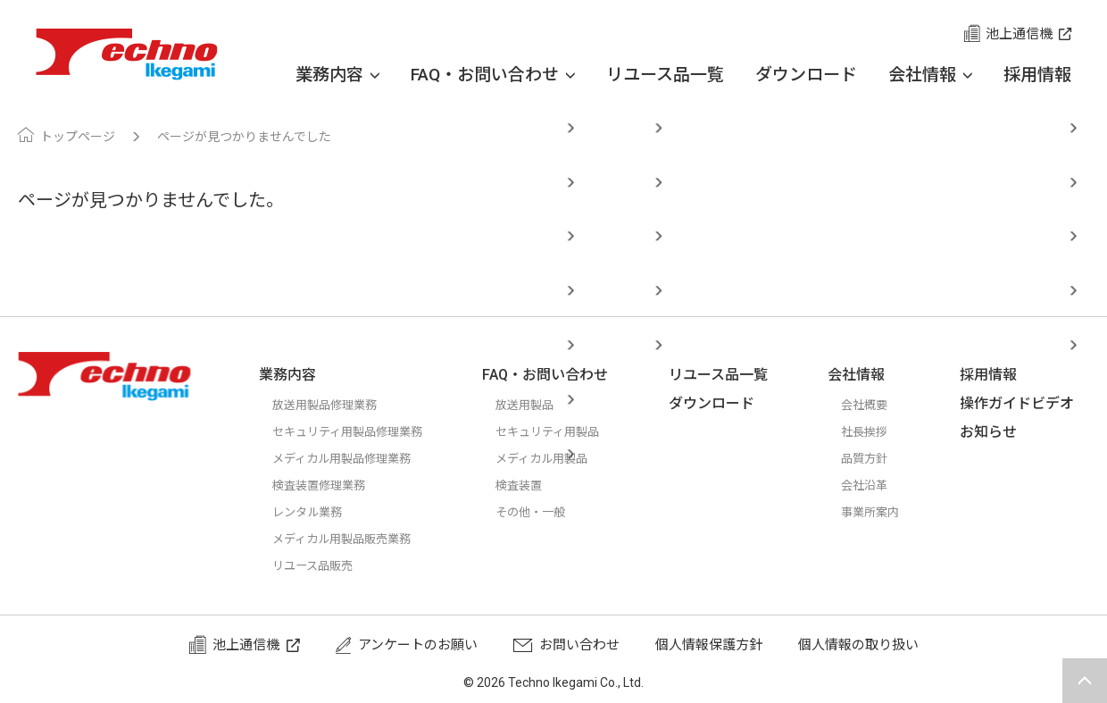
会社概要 (875, 405)
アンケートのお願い (418, 645)
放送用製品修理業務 (332, 405)
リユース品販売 (318, 565)
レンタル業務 (312, 512)
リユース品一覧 (665, 74)
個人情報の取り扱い (858, 645)
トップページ (77, 137)
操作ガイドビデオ (1024, 403)
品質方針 (875, 458)
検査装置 (538, 485)
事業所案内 (881, 512)
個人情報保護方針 (708, 645)
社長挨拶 (875, 431)
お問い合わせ (579, 645)
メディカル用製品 (565, 458)
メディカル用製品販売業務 (352, 539)
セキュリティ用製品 (571, 431)
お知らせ (995, 431)
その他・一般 (552, 512)
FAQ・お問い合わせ (493, 75)
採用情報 (1037, 74)
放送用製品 (545, 405)
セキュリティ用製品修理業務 (358, 431)
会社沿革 (875, 485)
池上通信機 (1019, 34)
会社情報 (930, 75)
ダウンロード (806, 74)
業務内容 (337, 75)
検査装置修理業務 (325, 485)
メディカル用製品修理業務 (352, 458)
